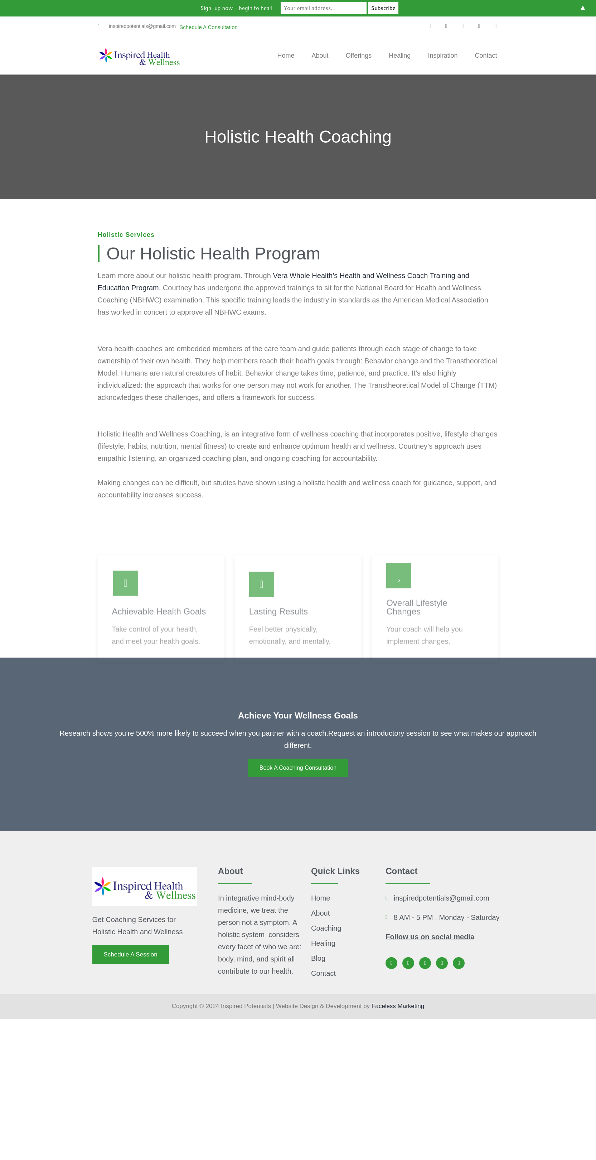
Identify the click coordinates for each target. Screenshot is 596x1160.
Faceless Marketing (398, 1006)
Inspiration (442, 55)
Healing (400, 55)
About (320, 55)
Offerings (359, 55)
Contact (486, 55)
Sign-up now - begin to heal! (236, 8)
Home (286, 55)
